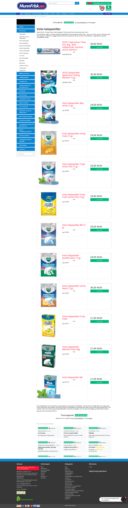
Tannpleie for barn (25, 99)
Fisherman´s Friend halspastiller (24, 37)
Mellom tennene (24, 73)
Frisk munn (22, 31)
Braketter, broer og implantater (25, 111)
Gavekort (22, 149)
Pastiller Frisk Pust (23, 65)
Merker (21, 27)
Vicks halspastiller (23, 58)
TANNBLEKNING (23, 77)
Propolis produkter (25, 120)
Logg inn (107, 14)
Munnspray (22, 63)
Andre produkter (24, 135)
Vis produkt (99, 47)
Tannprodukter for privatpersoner (25, 86)
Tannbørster (23, 81)
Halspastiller (22, 34)
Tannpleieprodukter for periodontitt (26, 125)
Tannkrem (22, 91)
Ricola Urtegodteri (24, 53)
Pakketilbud (23, 145)
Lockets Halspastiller (24, 50)
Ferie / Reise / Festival (25, 116)
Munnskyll (21, 60)
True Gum (21, 55)
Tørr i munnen (23, 107)
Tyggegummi (22, 70)
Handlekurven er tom (99, 3)
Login (90, 467)
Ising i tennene (23, 103)
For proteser (23, 95)
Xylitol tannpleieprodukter (25, 130)
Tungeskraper (22, 68)
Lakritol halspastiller (24, 48)
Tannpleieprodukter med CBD (25, 140)
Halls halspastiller (23, 43)
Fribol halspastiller (24, 41)
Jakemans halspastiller (25, 45)
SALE (21, 22)
